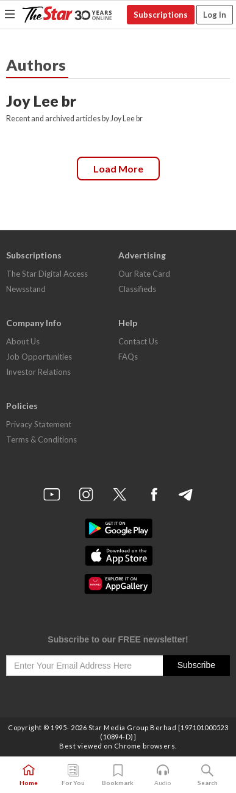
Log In (214, 15)
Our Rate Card (144, 274)
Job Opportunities (39, 356)
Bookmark (118, 775)
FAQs (128, 356)
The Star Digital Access (47, 274)
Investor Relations (38, 372)
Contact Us (138, 341)
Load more (118, 168)
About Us (23, 341)
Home (29, 775)
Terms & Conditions (41, 439)
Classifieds (137, 289)
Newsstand (26, 289)
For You (73, 775)
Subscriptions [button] (161, 15)
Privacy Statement (38, 424)
